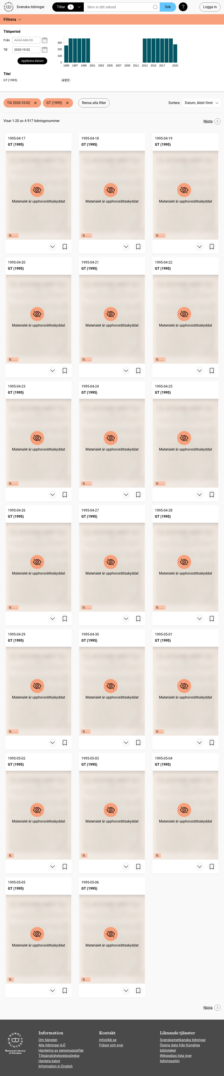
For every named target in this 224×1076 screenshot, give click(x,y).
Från (7, 40)
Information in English (55, 1066)
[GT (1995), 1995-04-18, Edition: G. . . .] (112, 186)
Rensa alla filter (94, 103)
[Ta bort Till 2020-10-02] (35, 103)
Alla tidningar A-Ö (51, 1045)
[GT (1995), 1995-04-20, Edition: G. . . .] (38, 310)
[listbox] (37, 80)
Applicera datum (32, 61)
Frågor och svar (111, 1045)
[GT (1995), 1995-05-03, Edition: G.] (112, 806)
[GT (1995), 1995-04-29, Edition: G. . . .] (38, 682)
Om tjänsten (47, 1040)
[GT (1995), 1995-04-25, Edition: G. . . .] (185, 434)
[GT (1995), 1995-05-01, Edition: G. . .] (185, 682)
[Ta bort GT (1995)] (67, 103)
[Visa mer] (52, 246)
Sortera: (174, 103)
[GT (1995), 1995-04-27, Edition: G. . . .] (112, 558)
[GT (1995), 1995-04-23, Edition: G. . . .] (38, 434)
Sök (168, 7)
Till (5, 49)
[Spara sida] (64, 246)
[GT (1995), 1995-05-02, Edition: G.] (38, 806)
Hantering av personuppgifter (61, 1050)
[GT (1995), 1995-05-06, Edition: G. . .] (112, 930)
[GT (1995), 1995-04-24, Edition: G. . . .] (112, 434)
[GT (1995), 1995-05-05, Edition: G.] (38, 930)
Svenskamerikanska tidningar (183, 1040)
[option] (37, 80)
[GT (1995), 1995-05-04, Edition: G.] (185, 806)
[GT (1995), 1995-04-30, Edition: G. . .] (112, 682)
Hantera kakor (49, 1061)
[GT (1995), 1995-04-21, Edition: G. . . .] (112, 310)
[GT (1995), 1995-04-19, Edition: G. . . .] (185, 186)
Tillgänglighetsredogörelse (58, 1056)
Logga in (210, 7)
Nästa (211, 121)
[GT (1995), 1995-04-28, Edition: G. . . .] (185, 558)
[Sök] (122, 7)
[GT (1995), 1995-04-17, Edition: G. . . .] (38, 186)
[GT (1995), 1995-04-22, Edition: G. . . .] (185, 310)
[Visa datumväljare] (44, 40)
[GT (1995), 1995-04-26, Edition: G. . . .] (38, 558)
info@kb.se (107, 1040)
